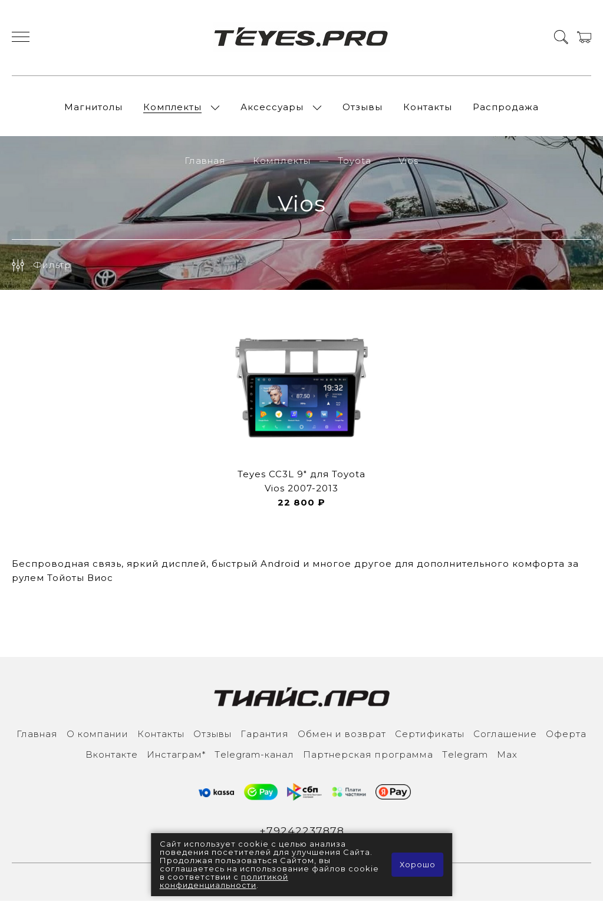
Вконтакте (111, 758)
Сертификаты (429, 737)
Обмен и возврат (342, 737)
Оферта (566, 737)
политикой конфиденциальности (224, 881)
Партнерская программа (368, 758)
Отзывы (362, 108)
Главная (205, 164)
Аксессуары (272, 108)
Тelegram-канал (254, 758)
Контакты (427, 108)
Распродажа (506, 108)
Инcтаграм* (176, 758)
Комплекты (172, 108)
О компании (97, 737)
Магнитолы (93, 108)
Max (507, 758)
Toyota (354, 164)
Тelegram (465, 758)
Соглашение (505, 737)
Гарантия (264, 737)
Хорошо (417, 865)
